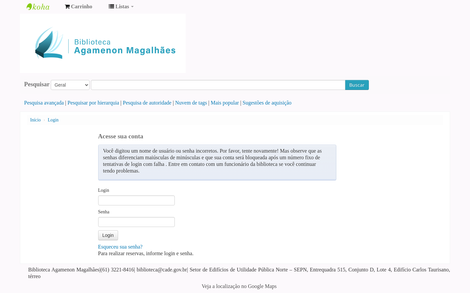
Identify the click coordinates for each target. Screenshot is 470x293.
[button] (78, 6)
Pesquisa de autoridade (147, 103)
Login (53, 119)
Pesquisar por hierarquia (93, 103)
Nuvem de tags (191, 103)
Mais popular (225, 103)
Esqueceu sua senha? (120, 247)
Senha (103, 211)
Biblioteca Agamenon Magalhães (43, 6)
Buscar (357, 85)
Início (35, 119)
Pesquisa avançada (44, 103)
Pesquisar (37, 84)
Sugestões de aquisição (267, 103)
